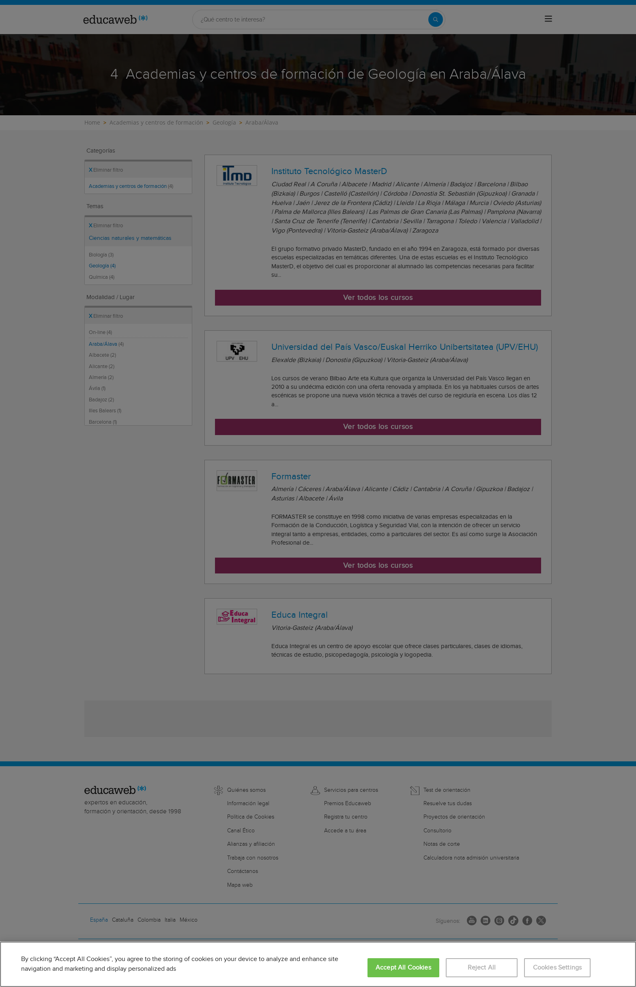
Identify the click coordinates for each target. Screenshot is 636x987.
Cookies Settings (557, 968)
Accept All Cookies (403, 968)
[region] (318, 964)
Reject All (482, 968)
